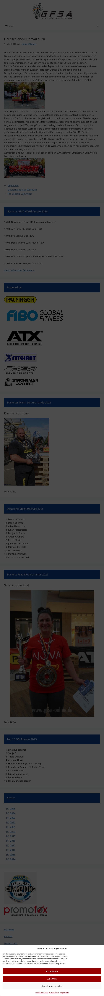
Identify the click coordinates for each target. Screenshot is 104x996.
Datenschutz (54, 992)
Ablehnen (52, 978)
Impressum (64, 992)
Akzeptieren (52, 971)
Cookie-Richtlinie (41, 992)
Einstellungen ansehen (52, 986)
